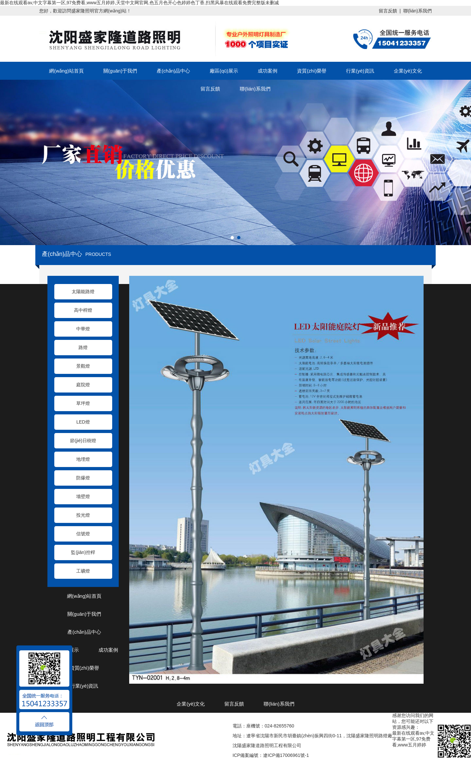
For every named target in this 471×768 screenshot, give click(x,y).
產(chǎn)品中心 (173, 71)
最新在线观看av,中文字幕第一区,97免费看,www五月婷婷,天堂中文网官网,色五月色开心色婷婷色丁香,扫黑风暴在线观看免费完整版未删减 (139, 2)
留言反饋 (388, 10)
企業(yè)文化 (408, 71)
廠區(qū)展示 (224, 71)
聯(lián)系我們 (417, 10)
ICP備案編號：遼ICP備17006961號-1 (271, 755)
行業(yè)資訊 (360, 71)
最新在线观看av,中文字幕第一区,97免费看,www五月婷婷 (413, 738)
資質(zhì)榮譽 (311, 71)
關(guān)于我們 (120, 71)
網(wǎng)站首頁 (66, 71)
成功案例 (267, 71)
